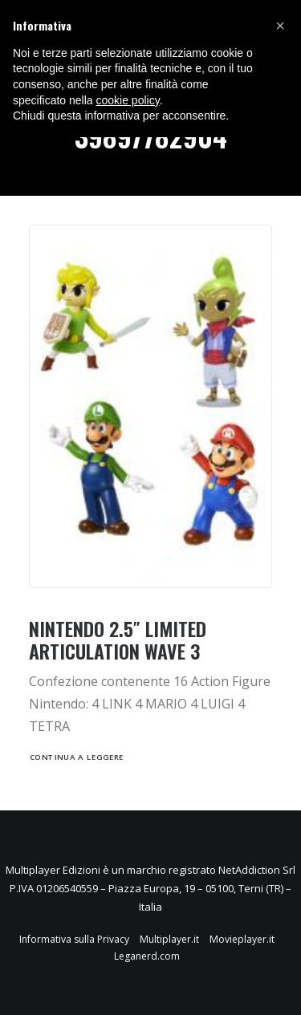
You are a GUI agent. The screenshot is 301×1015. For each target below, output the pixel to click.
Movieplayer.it (242, 939)
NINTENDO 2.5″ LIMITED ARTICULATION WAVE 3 (117, 640)
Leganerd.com (147, 956)
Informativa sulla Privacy (74, 939)
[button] (280, 26)
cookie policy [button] (128, 100)
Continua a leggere (77, 757)
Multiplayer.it (169, 939)
